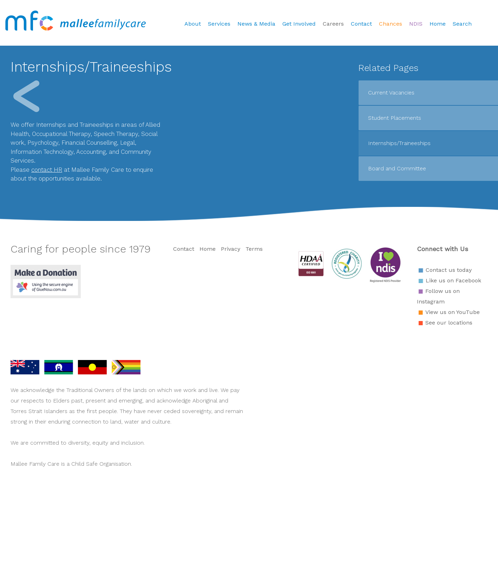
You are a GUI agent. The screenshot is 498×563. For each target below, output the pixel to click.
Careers (333, 23)
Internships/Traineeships (399, 143)
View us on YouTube (452, 312)
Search (462, 23)
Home (438, 23)
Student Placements (394, 117)
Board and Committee (397, 168)
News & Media (256, 23)
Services (219, 23)
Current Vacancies (391, 92)
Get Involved (299, 23)
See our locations (448, 322)
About (192, 23)
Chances (390, 23)
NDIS (415, 23)
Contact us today (449, 270)
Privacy (230, 249)
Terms (254, 249)
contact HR (46, 169)
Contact (361, 23)
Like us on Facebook (453, 280)
